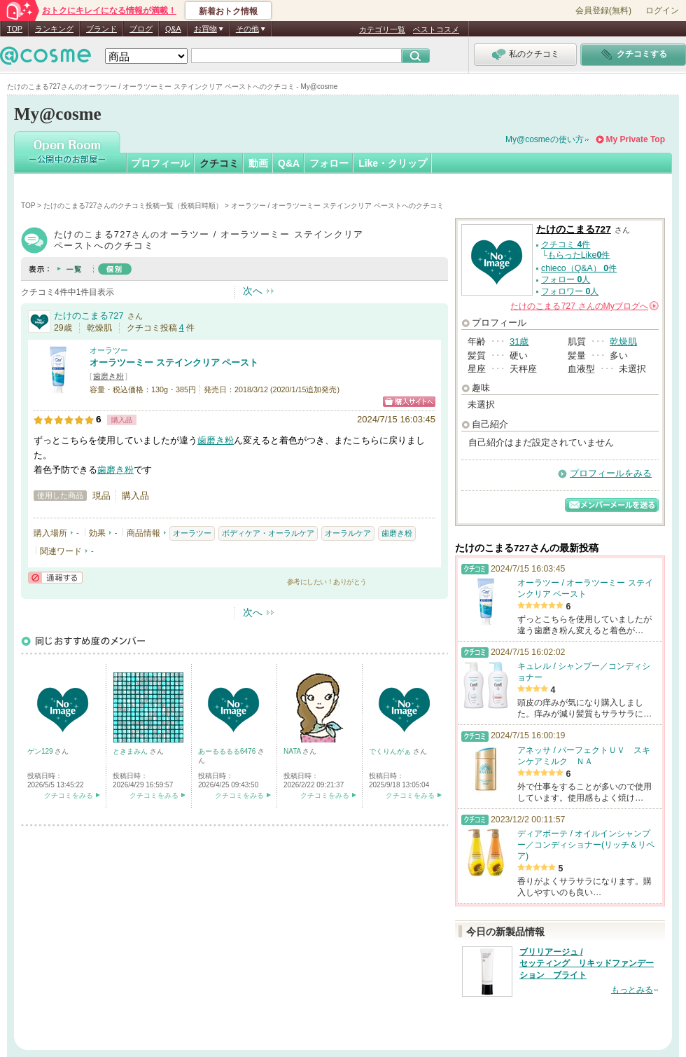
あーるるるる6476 (228, 751)
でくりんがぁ (391, 751)
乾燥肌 (623, 341)
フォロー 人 (565, 279)
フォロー (329, 163)
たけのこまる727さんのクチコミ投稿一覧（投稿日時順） (133, 205)
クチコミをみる (68, 795)
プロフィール (160, 163)
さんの (584, 306)
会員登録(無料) (603, 10)
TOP (14, 29)
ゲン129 (41, 751)
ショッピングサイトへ (409, 401)
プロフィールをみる (611, 473)
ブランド (101, 29)
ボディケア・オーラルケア (268, 533)
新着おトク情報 (228, 11)
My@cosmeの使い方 (544, 139)
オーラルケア (348, 533)
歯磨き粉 (108, 376)
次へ (252, 290)
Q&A (173, 29)
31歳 (519, 341)
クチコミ (219, 163)
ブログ (141, 29)
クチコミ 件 (565, 244)
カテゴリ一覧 (382, 29)
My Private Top (635, 139)
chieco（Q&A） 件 (579, 268)
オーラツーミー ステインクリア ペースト (174, 362)
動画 (258, 163)
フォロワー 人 (569, 291)
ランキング (54, 29)
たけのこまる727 (89, 315)
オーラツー (109, 350)
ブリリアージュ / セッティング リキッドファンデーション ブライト (586, 964)
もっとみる (632, 990)
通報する (55, 577)
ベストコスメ (436, 29)
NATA (293, 751)
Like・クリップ (392, 163)
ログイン (662, 10)
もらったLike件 (578, 255)
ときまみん (131, 751)
